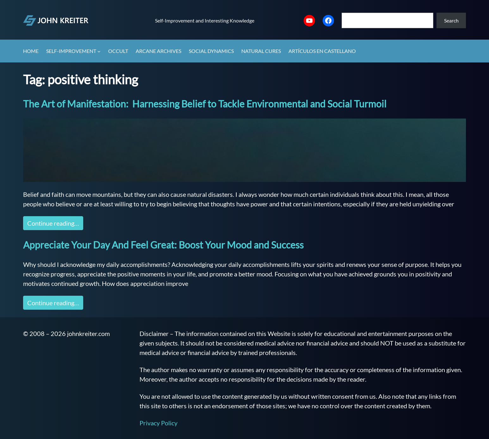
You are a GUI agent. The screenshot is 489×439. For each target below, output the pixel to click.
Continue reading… (53, 223)
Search (451, 20)
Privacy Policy (158, 423)
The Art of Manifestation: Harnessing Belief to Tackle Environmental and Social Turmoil (205, 103)
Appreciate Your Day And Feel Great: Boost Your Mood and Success (163, 244)
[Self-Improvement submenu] (99, 51)
